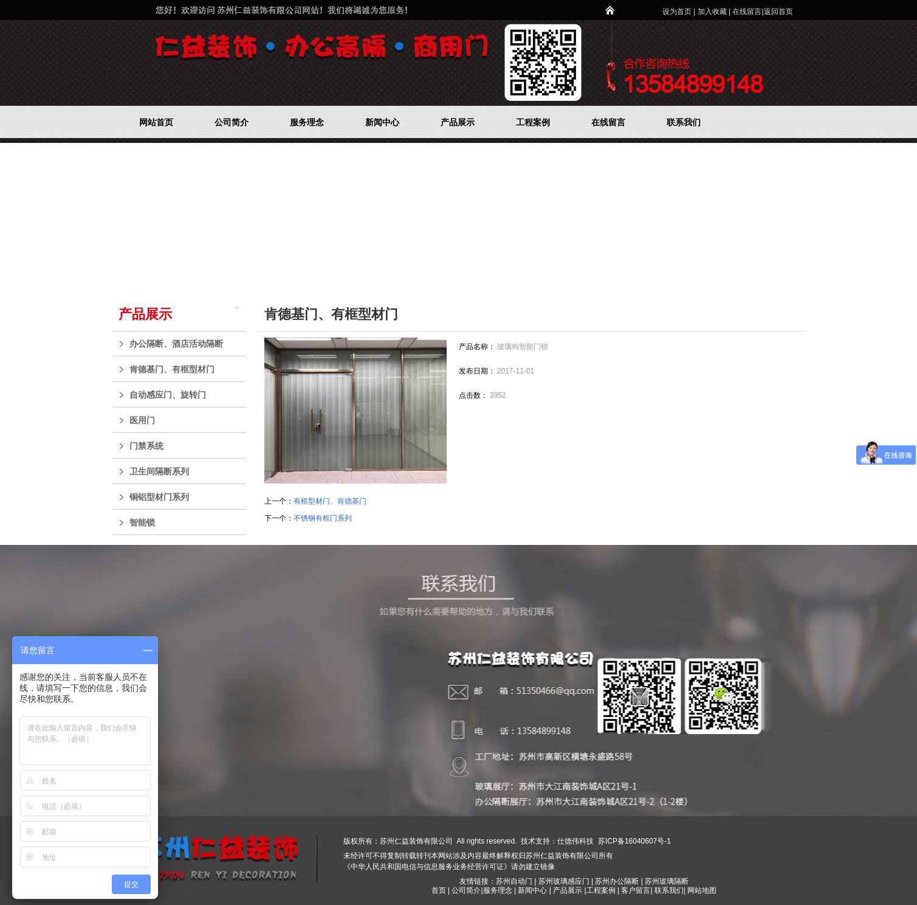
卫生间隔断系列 (184, 471)
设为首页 (677, 11)
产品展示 (145, 314)
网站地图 (701, 890)
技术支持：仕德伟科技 (557, 841)
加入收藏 (712, 11)
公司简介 (466, 890)
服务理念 (498, 890)
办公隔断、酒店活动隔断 (184, 343)
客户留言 (635, 890)
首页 (438, 890)
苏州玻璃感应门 (563, 881)
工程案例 (601, 890)
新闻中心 (532, 890)
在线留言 (746, 11)
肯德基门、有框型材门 (184, 369)
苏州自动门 (514, 881)
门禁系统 (184, 446)
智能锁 (184, 522)
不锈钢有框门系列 (323, 518)
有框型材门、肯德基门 (330, 501)
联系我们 (669, 890)
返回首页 (778, 11)
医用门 (184, 420)
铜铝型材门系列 (184, 497)
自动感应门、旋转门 (184, 395)
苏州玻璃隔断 (667, 881)
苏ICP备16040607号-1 (633, 841)
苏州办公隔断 (617, 881)
